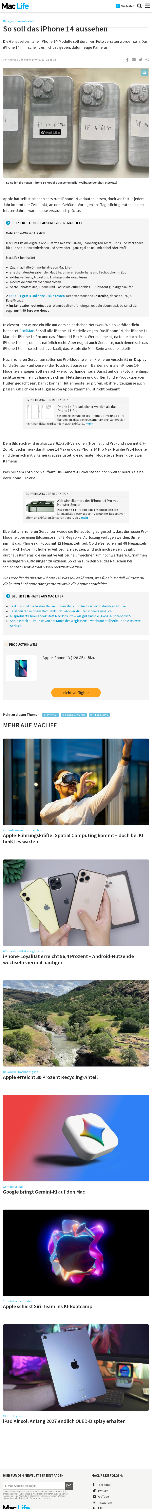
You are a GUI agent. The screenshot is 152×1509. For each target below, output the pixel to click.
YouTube (101, 1497)
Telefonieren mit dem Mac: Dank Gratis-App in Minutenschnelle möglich (61, 611)
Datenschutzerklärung (40, 1498)
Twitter (100, 1491)
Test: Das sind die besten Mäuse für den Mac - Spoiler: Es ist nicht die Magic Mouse (68, 606)
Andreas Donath (18, 59)
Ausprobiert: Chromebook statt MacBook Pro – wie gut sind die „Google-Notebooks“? (70, 616)
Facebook (101, 1485)
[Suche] (139, 6)
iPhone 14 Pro (100, 714)
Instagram (102, 1502)
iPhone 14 (52, 714)
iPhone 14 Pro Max (75, 714)
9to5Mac (26, 330)
